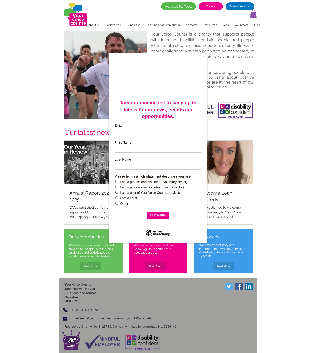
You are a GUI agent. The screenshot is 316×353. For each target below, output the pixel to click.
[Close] (206, 54)
